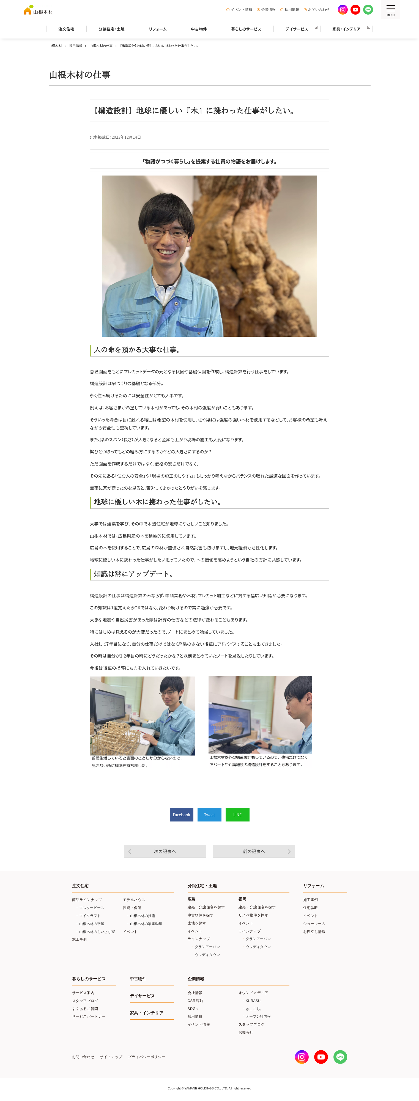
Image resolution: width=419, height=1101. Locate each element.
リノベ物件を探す (254, 915)
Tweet (209, 814)
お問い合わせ (319, 10)
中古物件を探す (201, 915)
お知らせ (246, 1032)
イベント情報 (241, 10)
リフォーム (313, 886)
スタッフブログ (85, 1001)
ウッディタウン (207, 955)
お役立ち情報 (314, 932)
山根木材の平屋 (91, 924)
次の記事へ (165, 851)
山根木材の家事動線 (146, 924)
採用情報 (292, 10)
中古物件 (138, 979)
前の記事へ (254, 851)
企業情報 (268, 10)
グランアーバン (207, 947)
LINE (237, 814)
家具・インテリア (146, 1013)
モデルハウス (134, 900)
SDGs (193, 1009)
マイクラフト (90, 916)
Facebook (181, 814)
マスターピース (91, 908)
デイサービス (142, 996)
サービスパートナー (89, 1016)
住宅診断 (310, 908)
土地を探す (197, 923)
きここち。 (255, 1009)
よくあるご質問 (85, 1009)
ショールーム (314, 924)
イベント (130, 932)
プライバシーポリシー (146, 1057)
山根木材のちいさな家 (97, 932)
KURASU (253, 1001)
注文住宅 (80, 886)
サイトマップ (111, 1057)
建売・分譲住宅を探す (206, 907)
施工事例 (79, 939)
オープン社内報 (258, 1016)
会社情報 (195, 993)
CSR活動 (195, 1001)
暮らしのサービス (89, 979)
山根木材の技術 (142, 916)
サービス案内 (83, 993)
